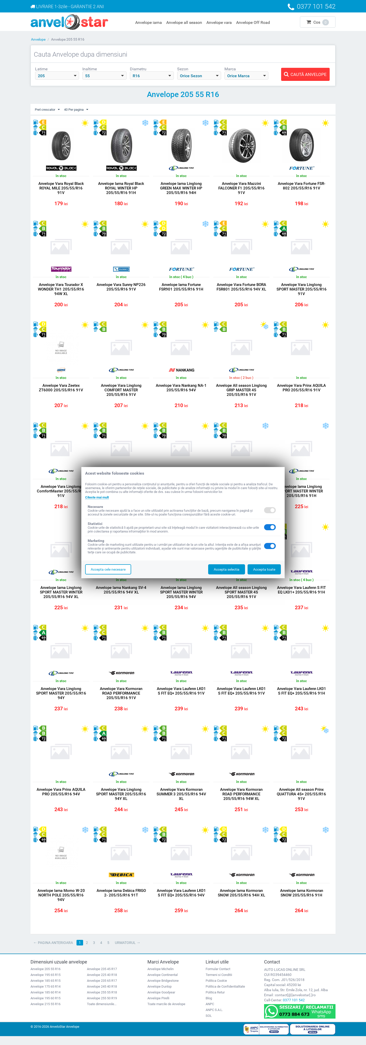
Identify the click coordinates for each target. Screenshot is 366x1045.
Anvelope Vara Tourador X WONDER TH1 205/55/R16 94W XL (61, 290)
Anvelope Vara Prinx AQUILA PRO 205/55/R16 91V (301, 390)
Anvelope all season (184, 22)
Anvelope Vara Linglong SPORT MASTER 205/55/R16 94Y (61, 699)
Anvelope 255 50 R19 (102, 1007)
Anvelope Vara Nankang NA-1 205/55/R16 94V (181, 390)
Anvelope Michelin (160, 977)
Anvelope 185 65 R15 (45, 989)
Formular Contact (218, 977)
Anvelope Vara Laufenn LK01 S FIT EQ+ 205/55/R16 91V (181, 696)
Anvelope (38, 39)
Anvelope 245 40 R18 (102, 995)
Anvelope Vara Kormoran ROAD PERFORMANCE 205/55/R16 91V (121, 699)
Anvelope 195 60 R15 (45, 1007)
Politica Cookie (216, 989)
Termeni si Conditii (219, 983)
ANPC (210, 1013)
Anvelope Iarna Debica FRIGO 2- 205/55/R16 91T (121, 900)
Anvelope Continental (162, 983)
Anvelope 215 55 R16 (45, 1013)
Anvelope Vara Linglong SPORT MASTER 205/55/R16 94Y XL (121, 801)
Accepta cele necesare (108, 569)
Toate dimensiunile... (101, 1013)
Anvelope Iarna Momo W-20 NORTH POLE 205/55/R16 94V (61, 903)
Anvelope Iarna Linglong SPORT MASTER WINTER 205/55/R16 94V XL (61, 597)
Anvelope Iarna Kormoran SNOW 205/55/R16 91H (301, 900)
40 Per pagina (79, 109)
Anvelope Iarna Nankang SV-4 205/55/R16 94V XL (121, 594)
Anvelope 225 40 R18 (102, 983)
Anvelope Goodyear (161, 1001)
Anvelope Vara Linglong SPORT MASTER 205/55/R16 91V (302, 290)
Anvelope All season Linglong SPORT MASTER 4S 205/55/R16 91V (241, 597)
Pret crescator (48, 109)
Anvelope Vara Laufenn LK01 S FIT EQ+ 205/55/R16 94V (181, 900)
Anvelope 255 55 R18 (102, 1001)
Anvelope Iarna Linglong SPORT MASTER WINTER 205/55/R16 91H (301, 495)
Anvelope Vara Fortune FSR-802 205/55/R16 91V (301, 186)
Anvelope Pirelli (158, 1007)
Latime (41, 69)
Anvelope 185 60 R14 (45, 1001)
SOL (209, 1024)
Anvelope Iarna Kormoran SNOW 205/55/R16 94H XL (241, 900)
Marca (230, 69)
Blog (209, 1007)
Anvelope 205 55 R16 (45, 977)
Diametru (138, 69)
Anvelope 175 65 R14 (45, 995)
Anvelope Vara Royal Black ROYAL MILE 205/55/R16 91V (61, 188)
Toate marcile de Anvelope (166, 1013)
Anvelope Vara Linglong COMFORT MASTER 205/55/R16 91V (121, 392)
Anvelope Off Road (253, 22)
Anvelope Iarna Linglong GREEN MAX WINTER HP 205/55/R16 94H (181, 188)
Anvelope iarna (148, 22)
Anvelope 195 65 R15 (45, 983)
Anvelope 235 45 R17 (102, 977)
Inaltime (89, 69)
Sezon (182, 69)
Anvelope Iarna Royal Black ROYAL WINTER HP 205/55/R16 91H (121, 188)
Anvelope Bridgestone (163, 989)
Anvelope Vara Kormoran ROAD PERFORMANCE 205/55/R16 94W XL (241, 801)
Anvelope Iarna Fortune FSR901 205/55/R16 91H (181, 288)
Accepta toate (264, 569)
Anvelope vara (219, 22)
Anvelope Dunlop (159, 995)
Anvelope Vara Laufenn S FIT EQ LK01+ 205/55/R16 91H (301, 594)
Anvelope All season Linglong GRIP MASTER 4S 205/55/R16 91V (241, 392)
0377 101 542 (294, 1009)
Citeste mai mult (98, 497)
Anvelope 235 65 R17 (102, 989)
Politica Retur (215, 1001)
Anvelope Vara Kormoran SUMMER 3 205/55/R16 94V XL (181, 801)
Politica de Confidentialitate (225, 995)
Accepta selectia (226, 569)
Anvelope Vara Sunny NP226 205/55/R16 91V (121, 288)
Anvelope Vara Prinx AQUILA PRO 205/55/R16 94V (61, 798)
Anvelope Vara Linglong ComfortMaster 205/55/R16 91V (61, 495)
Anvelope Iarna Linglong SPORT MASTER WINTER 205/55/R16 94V (181, 597)
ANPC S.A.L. (214, 1018)
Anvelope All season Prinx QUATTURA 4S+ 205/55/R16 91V (301, 801)
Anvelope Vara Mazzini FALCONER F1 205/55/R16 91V (241, 188)
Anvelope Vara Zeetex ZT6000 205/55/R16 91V (61, 390)
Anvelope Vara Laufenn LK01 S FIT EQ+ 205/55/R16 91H (301, 696)
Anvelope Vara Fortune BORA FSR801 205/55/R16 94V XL (241, 288)
